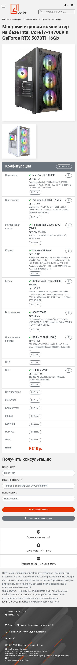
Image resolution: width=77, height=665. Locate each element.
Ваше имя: (8, 467)
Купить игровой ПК (13, 601)
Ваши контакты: (12, 479)
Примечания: (9, 492)
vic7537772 (12, 615)
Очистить (64, 166)
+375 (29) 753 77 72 (16, 611)
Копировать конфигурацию (38, 518)
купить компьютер (24, 594)
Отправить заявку (38, 510)
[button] (66, 5)
